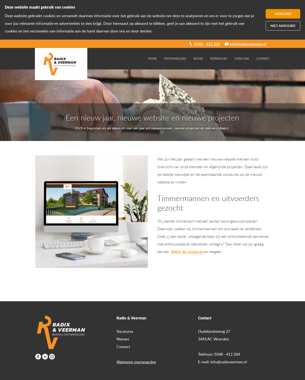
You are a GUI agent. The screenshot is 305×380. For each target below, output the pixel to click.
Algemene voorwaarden (136, 361)
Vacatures (125, 331)
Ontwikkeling (175, 59)
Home (152, 59)
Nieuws (123, 339)
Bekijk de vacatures (187, 251)
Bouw (198, 59)
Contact (263, 59)
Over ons (241, 59)
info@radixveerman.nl (248, 44)
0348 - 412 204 (207, 44)
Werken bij (218, 59)
